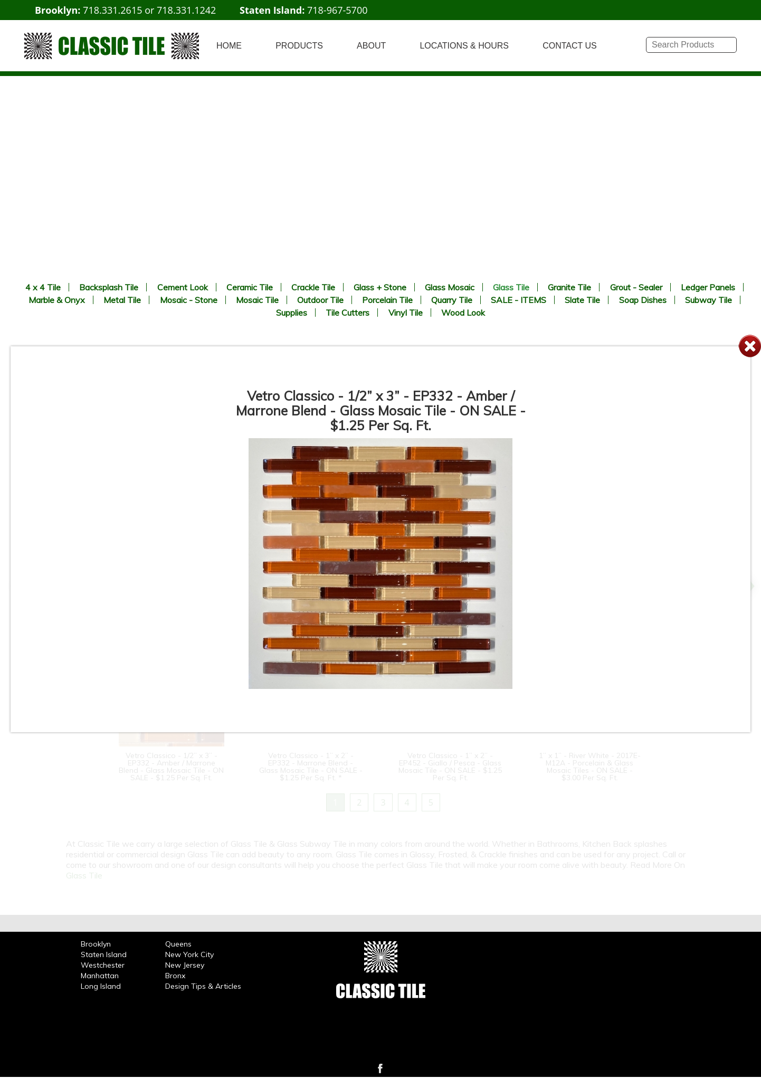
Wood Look (463, 312)
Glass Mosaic (449, 287)
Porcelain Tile (387, 300)
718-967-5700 (337, 10)
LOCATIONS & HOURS (464, 45)
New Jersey (184, 965)
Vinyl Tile (405, 312)
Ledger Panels (708, 287)
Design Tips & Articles (203, 986)
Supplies (291, 312)
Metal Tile (122, 300)
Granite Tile (569, 287)
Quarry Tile (451, 300)
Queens (178, 944)
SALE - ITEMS (518, 300)
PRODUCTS (299, 45)
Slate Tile (582, 300)
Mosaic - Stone (188, 300)
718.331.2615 (112, 10)
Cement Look (182, 287)
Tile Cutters (347, 312)
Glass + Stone (380, 287)
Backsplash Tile (108, 287)
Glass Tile (511, 287)
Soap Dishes (643, 300)
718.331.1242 (186, 10)
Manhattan (100, 975)
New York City (189, 954)
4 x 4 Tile (43, 287)
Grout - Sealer (636, 287)
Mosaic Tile (257, 300)
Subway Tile (708, 300)
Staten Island (104, 954)
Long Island (101, 986)
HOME (229, 45)
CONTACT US (570, 45)
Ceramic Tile (249, 287)
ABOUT (371, 45)
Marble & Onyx (56, 300)
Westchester (103, 965)
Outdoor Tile (320, 300)
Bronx (175, 975)
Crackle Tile (313, 287)
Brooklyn (96, 944)
